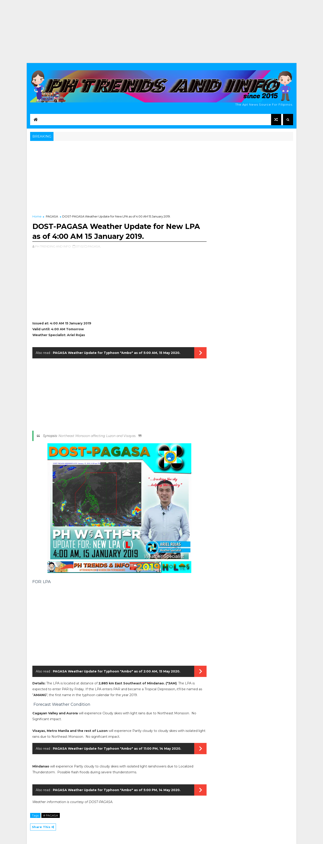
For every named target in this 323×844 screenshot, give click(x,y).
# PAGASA (50, 815)
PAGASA (52, 216)
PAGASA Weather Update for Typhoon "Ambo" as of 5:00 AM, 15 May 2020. (116, 353)
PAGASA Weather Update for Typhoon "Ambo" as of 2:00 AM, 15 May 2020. (116, 671)
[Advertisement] (161, 31)
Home (37, 216)
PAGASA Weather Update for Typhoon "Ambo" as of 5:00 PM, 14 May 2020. (116, 790)
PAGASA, (94, 246)
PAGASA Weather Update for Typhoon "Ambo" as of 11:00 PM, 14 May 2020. (117, 749)
